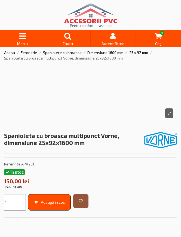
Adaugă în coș (49, 202)
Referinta (12, 164)
